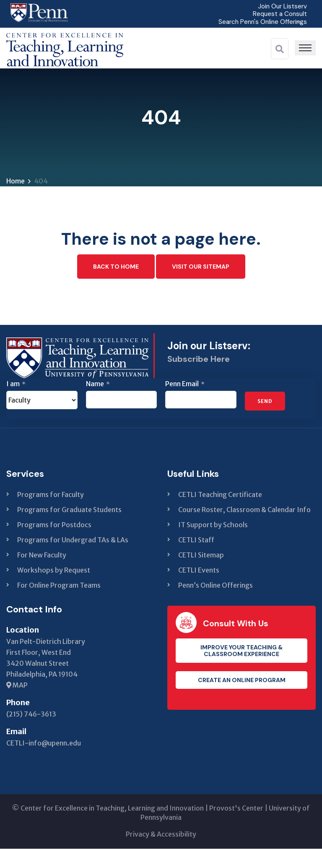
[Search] (279, 48)
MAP (17, 686)
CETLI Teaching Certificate (220, 496)
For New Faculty (41, 556)
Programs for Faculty (50, 496)
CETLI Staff (196, 541)
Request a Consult (278, 13)
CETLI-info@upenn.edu (43, 744)
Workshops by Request (53, 571)
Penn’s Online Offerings (215, 586)
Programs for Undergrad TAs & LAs (72, 541)
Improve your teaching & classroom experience (241, 652)
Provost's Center (236, 809)
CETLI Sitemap (201, 556)
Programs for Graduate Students (69, 511)
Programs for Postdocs (54, 526)
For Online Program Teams (59, 586)
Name (98, 385)
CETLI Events (198, 571)
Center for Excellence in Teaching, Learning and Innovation (112, 809)
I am (16, 385)
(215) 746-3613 (31, 715)
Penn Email (185, 385)
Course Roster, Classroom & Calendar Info (244, 511)
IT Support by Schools (213, 526)
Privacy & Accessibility (161, 835)
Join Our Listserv (281, 6)
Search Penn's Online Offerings (261, 21)
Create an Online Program (242, 681)
